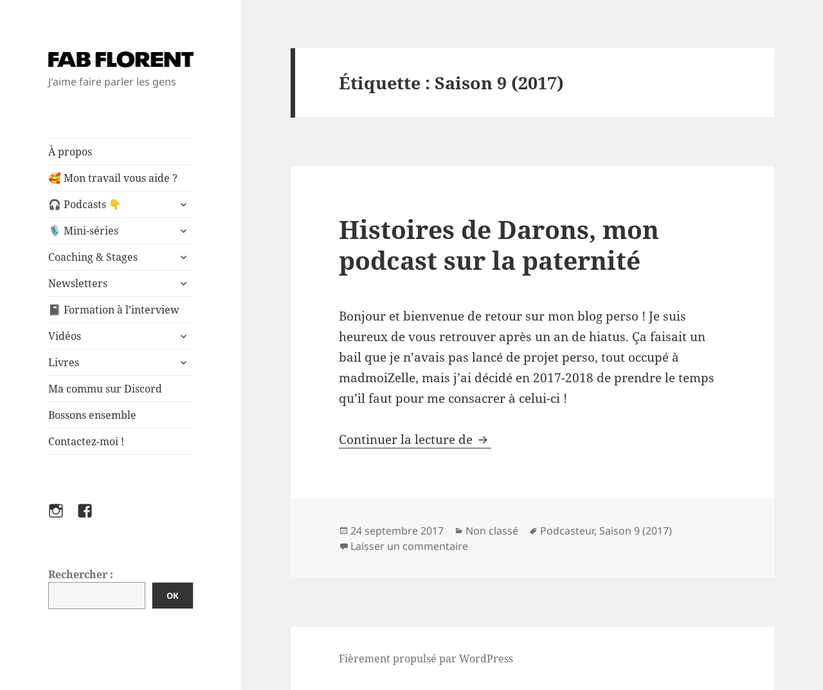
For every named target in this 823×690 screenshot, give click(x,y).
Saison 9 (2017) (635, 531)
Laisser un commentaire (409, 546)
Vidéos (64, 336)
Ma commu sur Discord (105, 389)
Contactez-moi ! (86, 441)
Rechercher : (80, 574)
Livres (63, 362)
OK (173, 595)
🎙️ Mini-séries (83, 231)
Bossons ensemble (92, 415)
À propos (70, 152)
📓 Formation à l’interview (113, 310)
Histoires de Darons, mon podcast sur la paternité (499, 244)
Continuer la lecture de (415, 439)
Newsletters (77, 283)
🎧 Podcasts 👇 (85, 204)
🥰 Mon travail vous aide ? (112, 178)
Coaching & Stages (93, 257)
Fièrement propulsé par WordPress (426, 658)
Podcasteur (567, 531)
